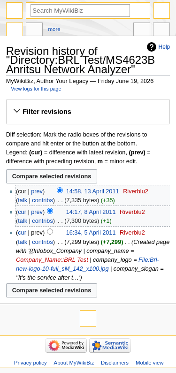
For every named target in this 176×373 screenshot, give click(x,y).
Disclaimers (115, 362)
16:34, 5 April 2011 (91, 232)
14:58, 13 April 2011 (92, 191)
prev (37, 191)
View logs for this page (36, 88)
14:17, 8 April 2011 (91, 212)
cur (22, 212)
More (54, 29)
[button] (87, 112)
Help (164, 47)
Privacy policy (30, 362)
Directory (15, 30)
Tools (161, 30)
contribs (42, 200)
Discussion (34, 30)
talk (22, 200)
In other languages (142, 30)
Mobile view (150, 362)
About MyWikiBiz (74, 362)
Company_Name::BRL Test (52, 260)
